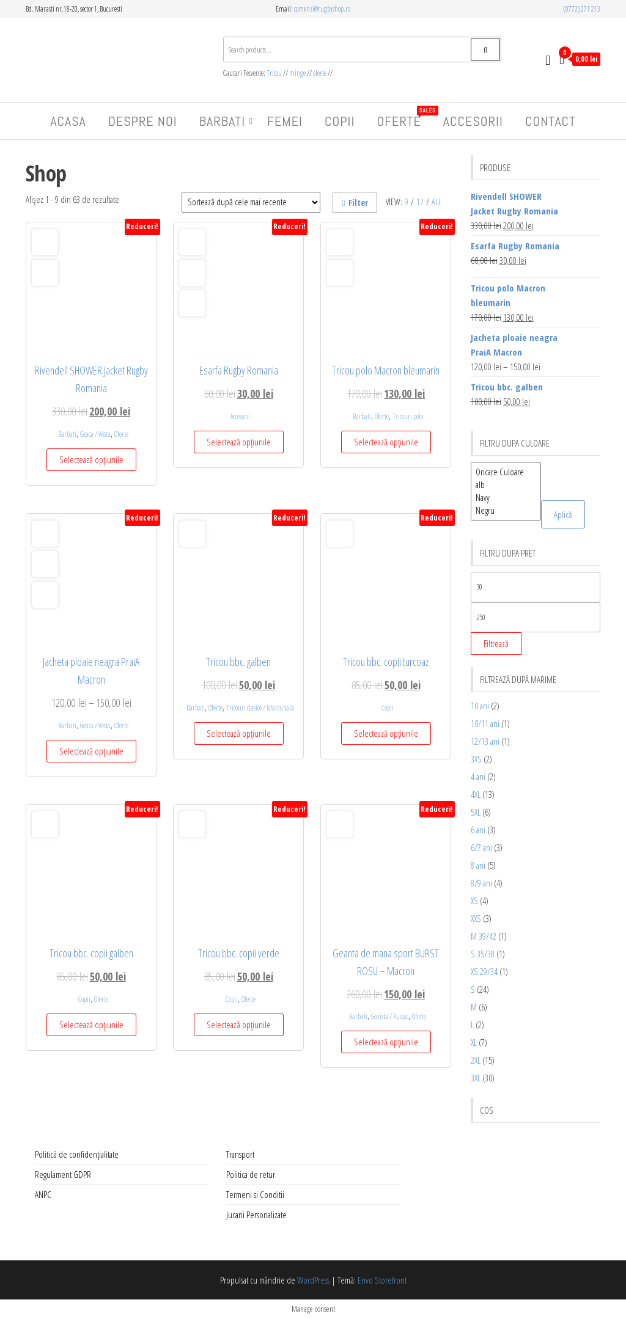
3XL (476, 1078)
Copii (340, 121)
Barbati (222, 121)
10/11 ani (485, 723)
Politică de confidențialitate (77, 1154)
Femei (285, 121)
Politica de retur (250, 1174)
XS (474, 900)
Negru (505, 510)
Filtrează (496, 643)
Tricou (275, 73)
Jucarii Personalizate (256, 1214)
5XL (476, 812)
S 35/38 (483, 954)
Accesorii (473, 121)
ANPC (43, 1194)
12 (420, 202)
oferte (319, 73)
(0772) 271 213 (582, 9)
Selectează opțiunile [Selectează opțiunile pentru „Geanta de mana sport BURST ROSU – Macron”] (386, 1042)
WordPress (313, 1280)
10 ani (480, 706)
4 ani (478, 776)
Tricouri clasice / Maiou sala (260, 708)
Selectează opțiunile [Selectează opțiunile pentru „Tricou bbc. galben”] (239, 733)
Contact (550, 121)
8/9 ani (481, 883)
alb (505, 484)
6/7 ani (481, 847)
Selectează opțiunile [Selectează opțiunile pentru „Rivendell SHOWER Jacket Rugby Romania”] (91, 459)
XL (474, 1042)
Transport (240, 1154)
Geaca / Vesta (95, 434)
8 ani (478, 865)
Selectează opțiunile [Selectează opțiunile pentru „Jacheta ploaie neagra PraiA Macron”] (91, 751)
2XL (476, 1060)
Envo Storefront (382, 1280)
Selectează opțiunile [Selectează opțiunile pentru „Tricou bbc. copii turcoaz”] (386, 733)
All (436, 202)
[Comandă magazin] (251, 202)
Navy (505, 497)
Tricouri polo (407, 416)
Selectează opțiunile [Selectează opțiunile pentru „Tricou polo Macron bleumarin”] (386, 442)
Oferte (403, 118)
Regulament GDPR (63, 1174)
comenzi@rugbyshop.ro (322, 9)
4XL (476, 794)
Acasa (68, 121)
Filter (354, 202)
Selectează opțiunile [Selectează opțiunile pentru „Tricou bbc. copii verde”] (239, 1024)
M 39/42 (483, 936)
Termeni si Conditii (255, 1194)
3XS (476, 759)
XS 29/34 (484, 971)
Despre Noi (142, 121)
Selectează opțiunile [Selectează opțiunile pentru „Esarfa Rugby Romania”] (239, 442)
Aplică (563, 514)
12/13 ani (485, 741)
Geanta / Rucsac (389, 1016)
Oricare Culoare (505, 472)
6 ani (478, 830)
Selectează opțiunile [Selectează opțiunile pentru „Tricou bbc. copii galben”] (91, 1024)
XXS (476, 918)
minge (297, 73)
